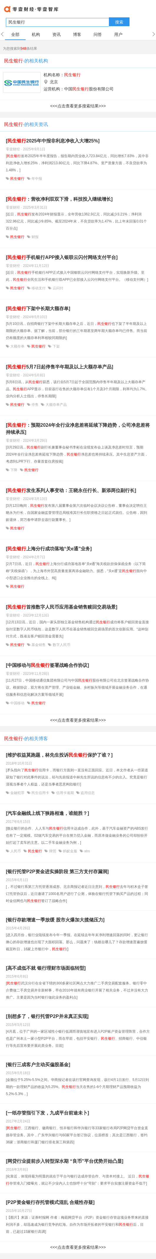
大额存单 (17, 346)
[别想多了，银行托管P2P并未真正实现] (47, 1016)
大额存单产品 (55, 405)
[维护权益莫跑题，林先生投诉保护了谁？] (59, 755)
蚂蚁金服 (70, 851)
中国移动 (17, 703)
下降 (14, 470)
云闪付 (57, 288)
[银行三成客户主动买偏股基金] (38, 1064)
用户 (118, 34)
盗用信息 (87, 793)
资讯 (56, 34)
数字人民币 (61, 645)
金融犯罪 (17, 793)
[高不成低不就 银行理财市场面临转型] (46, 968)
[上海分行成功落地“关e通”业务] (49, 548)
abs (86, 851)
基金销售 (39, 645)
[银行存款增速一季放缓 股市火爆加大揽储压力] (55, 919)
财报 (35, 237)
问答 (98, 34)
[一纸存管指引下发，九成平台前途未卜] (47, 1112)
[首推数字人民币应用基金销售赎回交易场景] (61, 606)
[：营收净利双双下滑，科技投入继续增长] (59, 199)
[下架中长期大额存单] (38, 308)
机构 (36, 34)
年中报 (36, 179)
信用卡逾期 (65, 793)
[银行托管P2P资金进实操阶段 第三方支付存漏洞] (57, 871)
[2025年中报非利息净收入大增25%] (52, 140)
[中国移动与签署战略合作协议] (47, 665)
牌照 (52, 851)
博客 (77, 34)
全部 (15, 34)
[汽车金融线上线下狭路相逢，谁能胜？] (47, 813)
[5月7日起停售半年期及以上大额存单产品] (59, 366)
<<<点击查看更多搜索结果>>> (78, 106)
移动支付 (39, 288)
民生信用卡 (40, 793)
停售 (35, 405)
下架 (55, 346)
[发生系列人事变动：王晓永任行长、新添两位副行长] (71, 490)
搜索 (119, 22)
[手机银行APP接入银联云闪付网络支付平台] (62, 257)
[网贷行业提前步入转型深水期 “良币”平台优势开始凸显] (64, 1161)
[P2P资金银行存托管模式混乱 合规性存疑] (50, 1202)
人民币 (15, 851)
